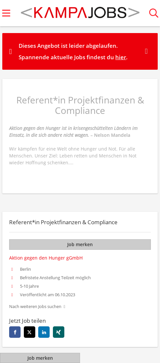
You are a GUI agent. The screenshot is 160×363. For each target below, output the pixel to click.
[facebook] (15, 332)
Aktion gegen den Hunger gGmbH (46, 258)
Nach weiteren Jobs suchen (35, 306)
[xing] (58, 332)
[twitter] (29, 332)
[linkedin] (44, 332)
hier (120, 57)
